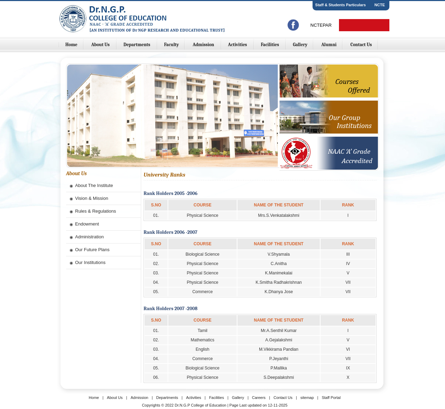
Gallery (300, 44)
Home (71, 44)
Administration (89, 236)
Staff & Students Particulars (340, 5)
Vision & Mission (91, 198)
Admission (204, 44)
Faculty (171, 44)
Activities (238, 44)
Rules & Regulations (95, 211)
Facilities (270, 44)
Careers (259, 397)
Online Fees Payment (364, 25)
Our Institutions (90, 262)
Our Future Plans (92, 249)
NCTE (379, 5)
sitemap (307, 397)
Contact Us (361, 44)
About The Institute (94, 185)
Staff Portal (331, 397)
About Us (101, 44)
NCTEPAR (321, 25)
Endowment (87, 224)
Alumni (329, 44)
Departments (137, 44)
